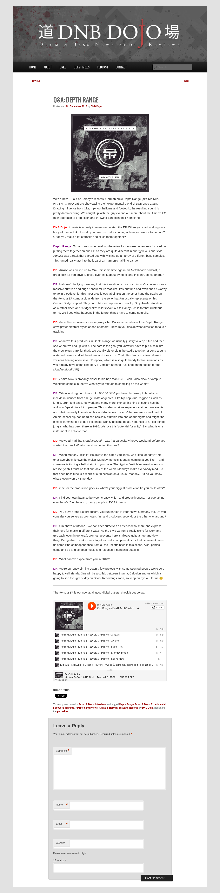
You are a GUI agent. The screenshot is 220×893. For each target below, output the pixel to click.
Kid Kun (103, 708)
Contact (121, 67)
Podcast (102, 67)
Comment (62, 751)
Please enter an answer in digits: (70, 853)
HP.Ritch (80, 708)
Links (62, 67)
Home (32, 67)
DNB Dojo (96, 106)
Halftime (69, 708)
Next (188, 81)
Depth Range (126, 704)
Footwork (58, 708)
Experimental (158, 704)
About (48, 67)
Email (62, 824)
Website (60, 842)
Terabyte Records (128, 708)
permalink (62, 711)
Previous (34, 81)
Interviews (100, 704)
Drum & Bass (86, 704)
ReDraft (113, 708)
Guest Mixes (82, 67)
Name (62, 805)
